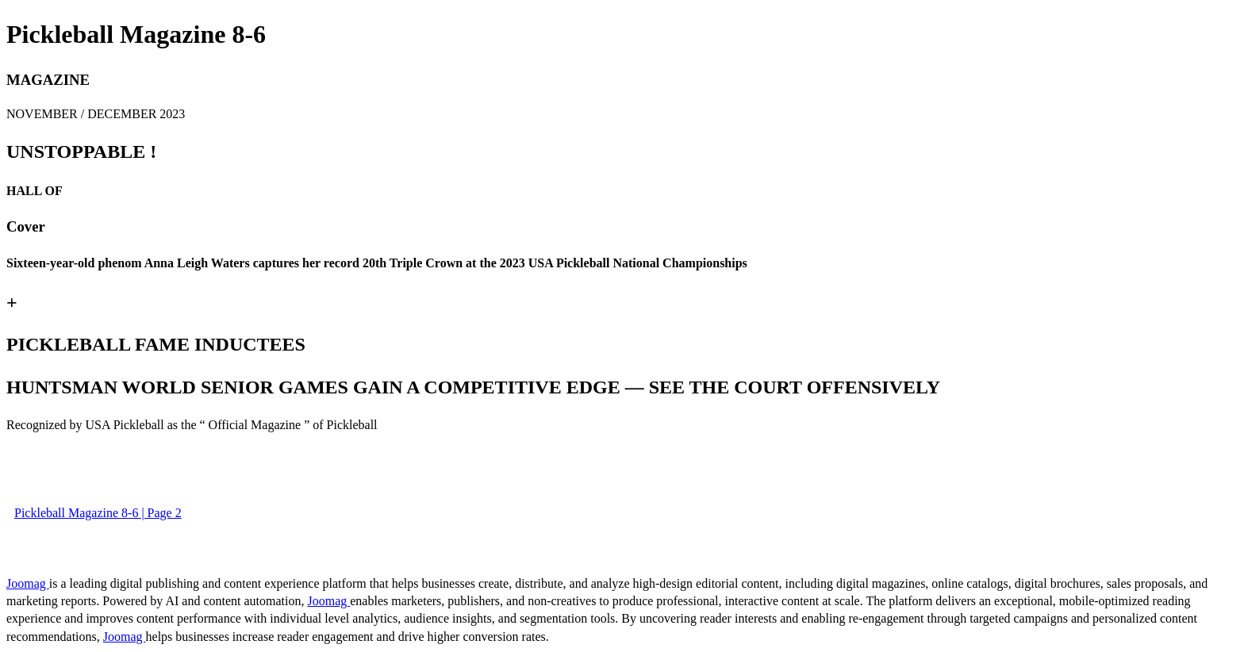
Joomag (27, 583)
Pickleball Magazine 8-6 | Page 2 (98, 513)
